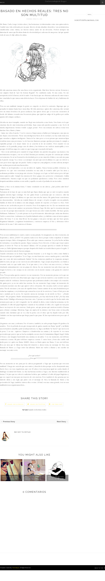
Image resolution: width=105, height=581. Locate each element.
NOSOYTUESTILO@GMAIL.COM (86, 20)
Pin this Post (57, 404)
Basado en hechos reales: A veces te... (10, 478)
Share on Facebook (15, 404)
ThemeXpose (15, 567)
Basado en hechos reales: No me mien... (56, 478)
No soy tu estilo (22, 432)
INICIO (2, 2)
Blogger (63, 1)
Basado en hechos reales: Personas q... (34, 478)
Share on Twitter (37, 404)
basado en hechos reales (37, 410)
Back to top (100, 568)
